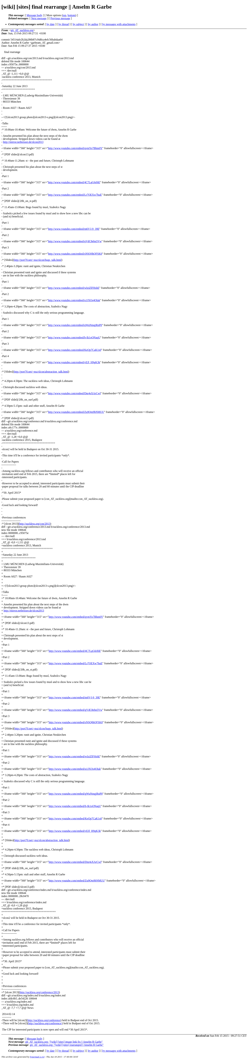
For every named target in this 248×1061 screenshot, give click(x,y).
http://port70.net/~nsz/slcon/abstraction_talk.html (41, 371)
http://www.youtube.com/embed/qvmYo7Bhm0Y (75, 148)
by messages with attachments (119, 24)
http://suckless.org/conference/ (45, 1023)
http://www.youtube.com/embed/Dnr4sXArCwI (74, 393)
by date (50, 24)
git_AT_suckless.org (22, 30)
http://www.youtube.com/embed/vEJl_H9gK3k (74, 362)
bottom (71, 15)
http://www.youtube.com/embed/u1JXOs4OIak (74, 300)
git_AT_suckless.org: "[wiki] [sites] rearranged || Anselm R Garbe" (67, 1044)
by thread (64, 24)
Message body (34, 15)
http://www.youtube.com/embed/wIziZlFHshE (73, 287)
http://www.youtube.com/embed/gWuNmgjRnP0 (75, 325)
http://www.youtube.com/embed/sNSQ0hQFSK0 (75, 253)
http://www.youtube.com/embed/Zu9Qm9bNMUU (76, 412)
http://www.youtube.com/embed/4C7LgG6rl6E (74, 182)
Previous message (60, 18)
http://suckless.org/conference (44, 1020)
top (64, 15)
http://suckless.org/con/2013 (34, 523)
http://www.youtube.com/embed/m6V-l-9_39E (73, 228)
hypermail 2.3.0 (37, 1056)
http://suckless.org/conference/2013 (39, 992)
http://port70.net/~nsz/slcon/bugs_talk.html (37, 259)
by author (93, 24)
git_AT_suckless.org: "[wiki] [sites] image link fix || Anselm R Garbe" (64, 1041)
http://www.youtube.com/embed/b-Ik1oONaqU (74, 337)
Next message (38, 18)
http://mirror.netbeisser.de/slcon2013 (23, 142)
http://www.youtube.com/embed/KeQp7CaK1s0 (74, 349)
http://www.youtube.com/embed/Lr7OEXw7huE (75, 194)
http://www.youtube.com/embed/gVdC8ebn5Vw (75, 241)
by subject (78, 24)
